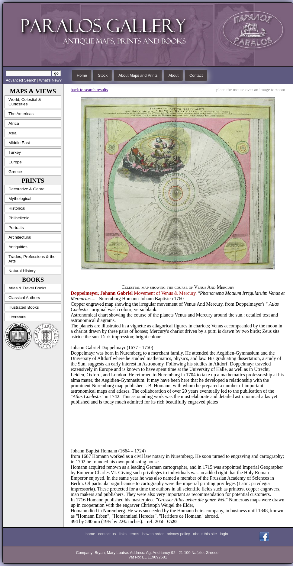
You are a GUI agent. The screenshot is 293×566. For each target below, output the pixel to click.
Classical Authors (24, 297)
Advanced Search (21, 80)
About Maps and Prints (137, 75)
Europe (15, 162)
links (123, 534)
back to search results (89, 89)
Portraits (16, 227)
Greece (15, 171)
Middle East (19, 142)
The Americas (21, 113)
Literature (17, 317)
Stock (103, 75)
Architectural (19, 237)
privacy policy (178, 534)
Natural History (22, 271)
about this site (205, 534)
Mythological (19, 198)
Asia (12, 133)
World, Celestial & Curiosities (24, 101)
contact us (107, 534)
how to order (153, 534)
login (224, 534)
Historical (16, 208)
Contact (196, 75)
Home (82, 75)
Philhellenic (18, 218)
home (90, 534)
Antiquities (17, 247)
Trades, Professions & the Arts (32, 258)
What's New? (50, 80)
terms (134, 534)
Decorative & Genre (26, 189)
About (174, 75)
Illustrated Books (23, 307)
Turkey (14, 152)
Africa (13, 123)
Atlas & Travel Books (27, 288)
